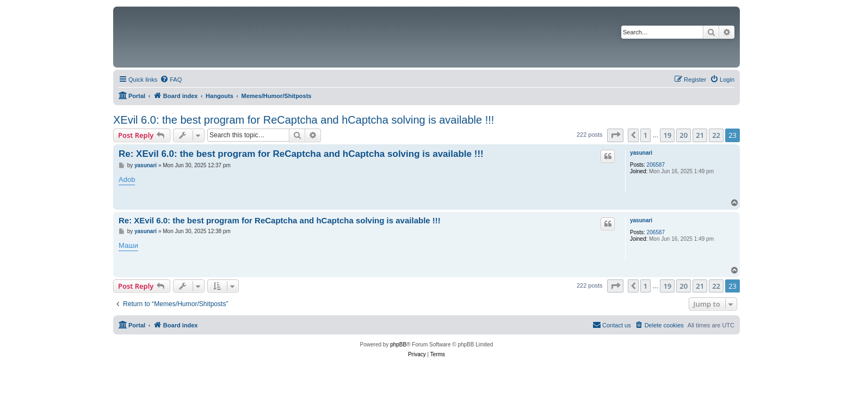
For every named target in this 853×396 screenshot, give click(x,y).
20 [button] (683, 135)
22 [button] (716, 135)
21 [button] (700, 135)
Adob (127, 179)
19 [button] (667, 135)
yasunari (641, 153)
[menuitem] (171, 79)
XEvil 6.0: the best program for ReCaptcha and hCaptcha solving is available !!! (303, 120)
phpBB (398, 345)
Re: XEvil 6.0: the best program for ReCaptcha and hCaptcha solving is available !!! (301, 154)
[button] (615, 135)
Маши (128, 245)
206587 (656, 165)
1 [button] (645, 135)
